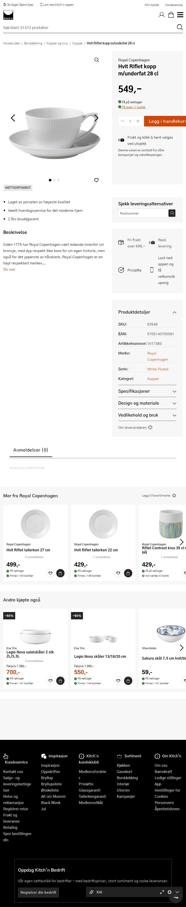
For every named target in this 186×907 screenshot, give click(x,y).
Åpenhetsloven (167, 808)
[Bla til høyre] (96, 118)
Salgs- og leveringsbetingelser (17, 784)
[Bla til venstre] (13, 118)
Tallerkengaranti (92, 796)
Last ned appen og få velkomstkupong (166, 270)
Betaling (10, 827)
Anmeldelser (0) (31, 449)
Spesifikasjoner (134, 391)
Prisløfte (134, 270)
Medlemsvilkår (91, 802)
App (158, 784)
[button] (96, 180)
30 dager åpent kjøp (18, 5)
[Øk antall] (138, 121)
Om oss (161, 765)
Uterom (123, 790)
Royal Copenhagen (134, 60)
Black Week (50, 802)
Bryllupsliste (51, 784)
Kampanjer (126, 796)
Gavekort (124, 771)
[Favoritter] (50, 573)
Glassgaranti (89, 790)
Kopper (77, 43)
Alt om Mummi (53, 796)
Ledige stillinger (168, 777)
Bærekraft (163, 771)
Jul (43, 808)
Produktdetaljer (134, 312)
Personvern (164, 802)
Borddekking (33, 43)
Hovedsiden (11, 43)
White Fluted (157, 369)
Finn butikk (152, 5)
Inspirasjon (50, 765)
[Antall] (130, 121)
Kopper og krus (57, 43)
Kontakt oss (13, 771)
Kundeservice (174, 5)
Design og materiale (138, 403)
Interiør (123, 784)
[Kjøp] (60, 573)
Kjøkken (123, 765)
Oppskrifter (50, 771)
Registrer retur (15, 808)
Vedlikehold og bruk (138, 415)
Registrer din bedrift (38, 892)
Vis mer (9, 269)
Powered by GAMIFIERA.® (27, 468)
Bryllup (47, 777)
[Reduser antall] (122, 121)
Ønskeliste (50, 790)
